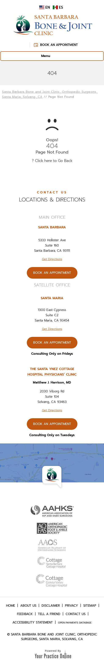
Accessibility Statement (32, 622)
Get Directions (52, 259)
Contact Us (75, 614)
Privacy (71, 605)
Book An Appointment (59, 44)
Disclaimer (51, 605)
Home (10, 605)
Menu (51, 56)
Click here (43, 160)
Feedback (25, 614)
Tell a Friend (49, 614)
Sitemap (89, 605)
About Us (28, 605)
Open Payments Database (75, 623)
